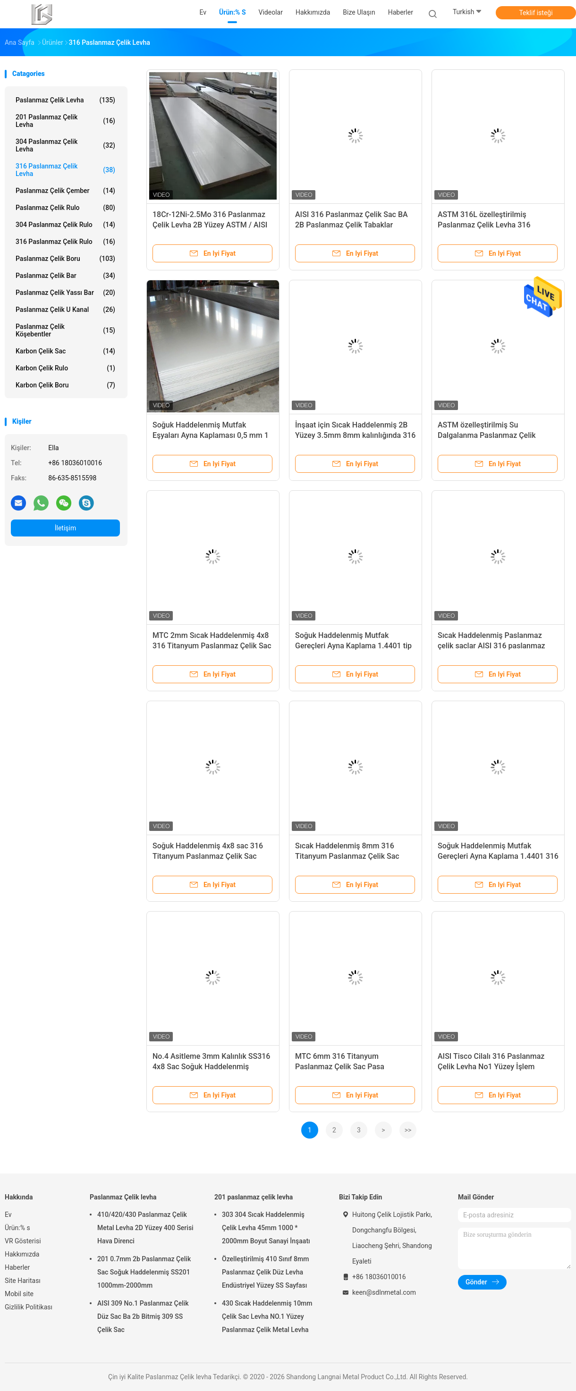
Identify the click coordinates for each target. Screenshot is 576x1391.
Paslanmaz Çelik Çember (65, 190)
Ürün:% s (17, 1228)
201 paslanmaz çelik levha (65, 120)
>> (408, 1130)
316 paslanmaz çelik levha (65, 169)
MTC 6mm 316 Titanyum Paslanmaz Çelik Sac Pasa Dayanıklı (339, 1066)
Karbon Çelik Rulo (65, 368)
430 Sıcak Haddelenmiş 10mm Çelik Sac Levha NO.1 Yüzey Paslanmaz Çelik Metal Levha (267, 1316)
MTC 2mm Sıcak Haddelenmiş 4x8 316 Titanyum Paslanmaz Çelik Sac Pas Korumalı (211, 646)
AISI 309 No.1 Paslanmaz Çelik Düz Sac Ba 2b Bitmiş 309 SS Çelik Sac (143, 1316)
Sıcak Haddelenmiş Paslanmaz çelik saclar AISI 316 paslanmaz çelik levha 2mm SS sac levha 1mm (497, 646)
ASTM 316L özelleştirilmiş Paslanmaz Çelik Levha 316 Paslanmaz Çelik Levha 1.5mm (490, 225)
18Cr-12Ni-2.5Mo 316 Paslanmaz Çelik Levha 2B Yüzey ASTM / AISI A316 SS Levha (209, 225)
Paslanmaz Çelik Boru (65, 258)
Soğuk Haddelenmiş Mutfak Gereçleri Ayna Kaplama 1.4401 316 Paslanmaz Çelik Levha (498, 856)
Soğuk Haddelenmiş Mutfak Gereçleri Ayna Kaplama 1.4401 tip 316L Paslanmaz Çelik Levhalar (353, 646)
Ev (8, 1214)
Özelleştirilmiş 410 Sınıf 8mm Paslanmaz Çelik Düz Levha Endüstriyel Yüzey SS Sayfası (265, 1272)
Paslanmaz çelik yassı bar (65, 292)
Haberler (17, 1267)
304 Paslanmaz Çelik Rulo (65, 224)
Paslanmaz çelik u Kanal (65, 309)
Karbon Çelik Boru (65, 385)
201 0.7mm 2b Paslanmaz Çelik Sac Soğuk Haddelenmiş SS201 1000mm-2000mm (144, 1272)
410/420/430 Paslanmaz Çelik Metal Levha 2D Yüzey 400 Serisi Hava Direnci (145, 1228)
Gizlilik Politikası (28, 1307)
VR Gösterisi (23, 1241)
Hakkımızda (22, 1254)
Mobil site (19, 1294)
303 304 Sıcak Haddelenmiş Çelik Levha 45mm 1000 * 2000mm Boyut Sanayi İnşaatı (266, 1228)
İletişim (65, 528)
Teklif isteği (535, 13)
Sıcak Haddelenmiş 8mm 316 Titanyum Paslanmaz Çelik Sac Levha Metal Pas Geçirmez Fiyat (349, 856)
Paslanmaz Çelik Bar (65, 275)
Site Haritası (23, 1280)
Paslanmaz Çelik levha (65, 100)
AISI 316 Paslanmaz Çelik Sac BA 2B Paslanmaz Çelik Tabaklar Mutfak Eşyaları (351, 225)
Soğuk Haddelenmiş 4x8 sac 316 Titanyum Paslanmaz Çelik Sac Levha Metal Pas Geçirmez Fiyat (207, 856)
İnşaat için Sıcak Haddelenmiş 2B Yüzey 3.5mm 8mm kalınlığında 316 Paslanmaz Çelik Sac (355, 435)
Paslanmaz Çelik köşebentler (65, 330)
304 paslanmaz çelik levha (65, 145)
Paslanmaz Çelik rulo (65, 207)
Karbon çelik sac (65, 351)
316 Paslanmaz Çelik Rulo (65, 241)
